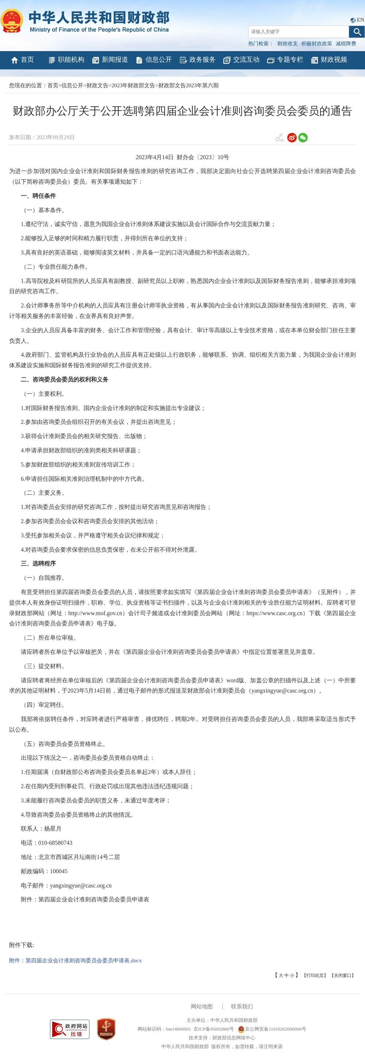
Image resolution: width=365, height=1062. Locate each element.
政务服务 (197, 60)
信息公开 (153, 60)
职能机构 (65, 60)
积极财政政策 (316, 43)
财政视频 (328, 60)
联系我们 (242, 1006)
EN (360, 20)
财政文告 (97, 85)
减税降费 (346, 43)
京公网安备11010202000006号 (272, 1029)
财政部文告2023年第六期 (188, 85)
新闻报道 (109, 60)
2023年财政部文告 (133, 85)
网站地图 (202, 1006)
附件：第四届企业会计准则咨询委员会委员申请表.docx (75, 960)
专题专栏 (284, 60)
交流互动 (241, 60)
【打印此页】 (315, 975)
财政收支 (287, 43)
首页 (22, 60)
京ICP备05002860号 (213, 1029)
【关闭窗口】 (343, 975)
